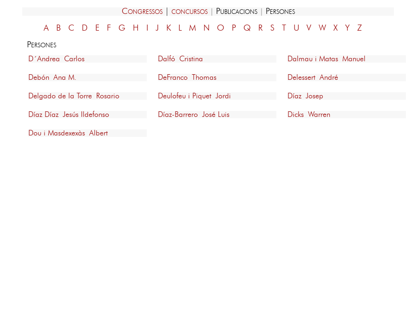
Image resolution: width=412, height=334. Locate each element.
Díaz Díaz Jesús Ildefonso (68, 114)
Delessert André (313, 77)
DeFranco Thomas (187, 77)
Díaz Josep (305, 96)
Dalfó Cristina (180, 59)
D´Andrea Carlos (56, 59)
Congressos (142, 11)
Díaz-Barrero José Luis (193, 114)
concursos (189, 11)
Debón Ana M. (52, 77)
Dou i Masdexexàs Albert (68, 133)
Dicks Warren (309, 114)
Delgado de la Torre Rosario (73, 96)
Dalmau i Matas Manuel (327, 59)
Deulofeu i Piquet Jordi (194, 96)
